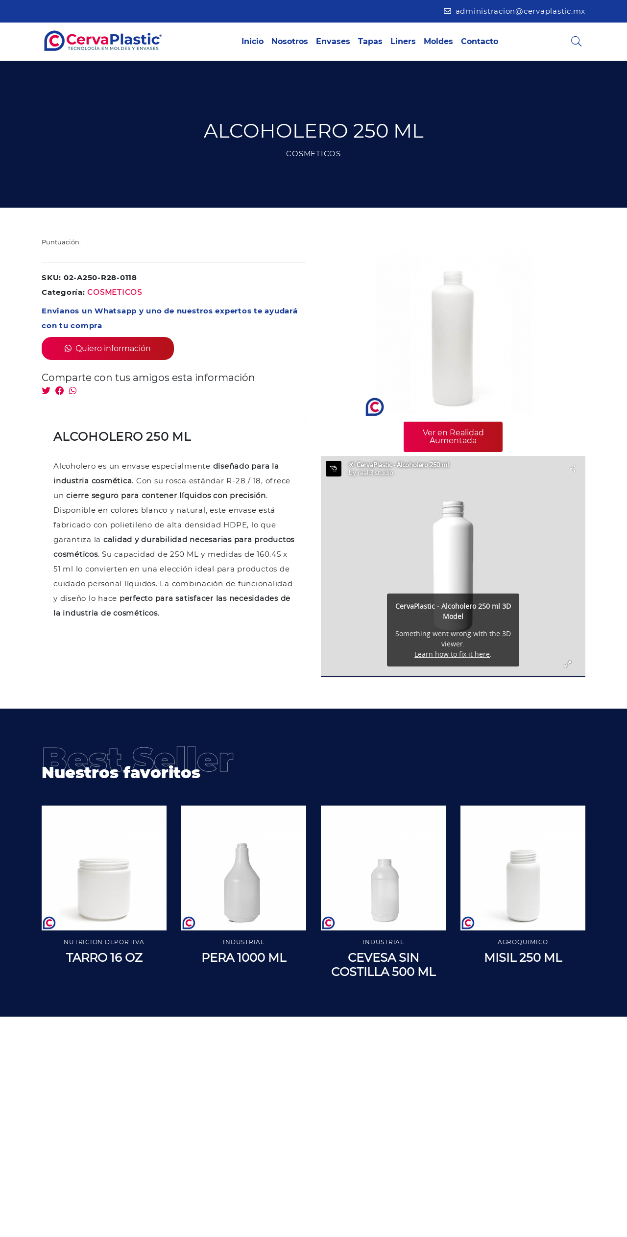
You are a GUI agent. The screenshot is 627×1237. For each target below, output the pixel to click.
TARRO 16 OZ (104, 958)
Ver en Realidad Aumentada (453, 436)
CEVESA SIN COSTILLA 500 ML (383, 965)
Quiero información (108, 348)
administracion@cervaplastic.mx (514, 11)
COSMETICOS (114, 292)
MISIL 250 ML (523, 958)
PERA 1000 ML (243, 958)
